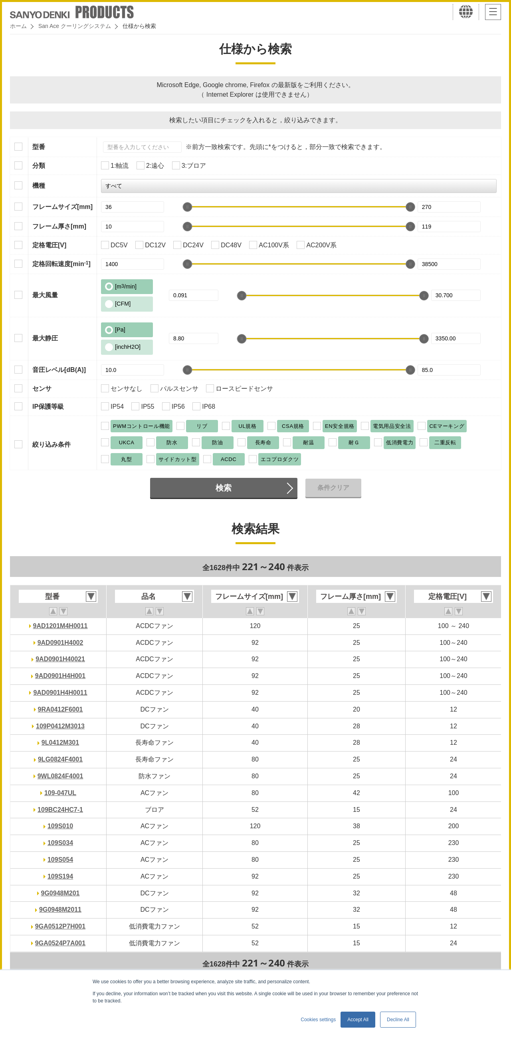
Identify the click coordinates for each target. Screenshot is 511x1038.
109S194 (60, 876)
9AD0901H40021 (60, 659)
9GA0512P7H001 (60, 926)
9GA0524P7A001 (60, 943)
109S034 (60, 842)
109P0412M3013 (60, 726)
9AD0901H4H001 (60, 675)
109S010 (60, 826)
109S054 (60, 859)
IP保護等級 (48, 406)
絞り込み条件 (51, 444)
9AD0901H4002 (60, 642)
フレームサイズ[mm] (62, 206)
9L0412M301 (60, 742)
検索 (224, 487)
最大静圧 (45, 338)
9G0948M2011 (60, 909)
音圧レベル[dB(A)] (59, 369)
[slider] (187, 207)
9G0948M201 (60, 893)
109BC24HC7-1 (60, 809)
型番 (38, 146)
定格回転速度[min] (61, 263)
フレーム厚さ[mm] (59, 226)
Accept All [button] (357, 1019)
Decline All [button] (398, 1019)
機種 (38, 185)
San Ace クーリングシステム (74, 26)
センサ (41, 388)
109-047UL (60, 792)
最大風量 (45, 295)
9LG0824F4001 (60, 759)
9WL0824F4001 (60, 776)
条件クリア (333, 487)
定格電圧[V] (49, 245)
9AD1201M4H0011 (60, 625)
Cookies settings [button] (318, 1019)
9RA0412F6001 (60, 709)
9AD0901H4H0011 (60, 692)
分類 (38, 165)
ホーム (18, 26)
